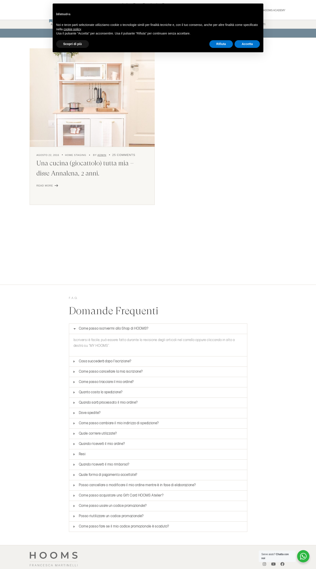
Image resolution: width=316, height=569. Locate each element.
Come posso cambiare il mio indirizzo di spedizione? (119, 423)
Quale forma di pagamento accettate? (108, 475)
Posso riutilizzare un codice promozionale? (111, 516)
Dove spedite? (90, 413)
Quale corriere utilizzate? (98, 434)
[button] (158, 329)
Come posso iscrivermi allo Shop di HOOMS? (114, 329)
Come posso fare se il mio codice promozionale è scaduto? (124, 526)
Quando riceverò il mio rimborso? (104, 464)
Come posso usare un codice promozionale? (113, 506)
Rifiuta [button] (221, 44)
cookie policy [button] (72, 29)
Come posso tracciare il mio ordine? (106, 382)
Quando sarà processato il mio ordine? (108, 403)
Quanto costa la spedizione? (101, 392)
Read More (44, 185)
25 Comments (123, 155)
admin (101, 155)
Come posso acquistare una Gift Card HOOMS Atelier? (121, 495)
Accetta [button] (247, 44)
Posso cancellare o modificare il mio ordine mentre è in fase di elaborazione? (137, 485)
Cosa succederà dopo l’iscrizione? (105, 361)
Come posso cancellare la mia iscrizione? (111, 372)
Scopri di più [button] (72, 44)
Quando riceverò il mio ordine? (102, 444)
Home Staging (75, 155)
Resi (82, 454)
